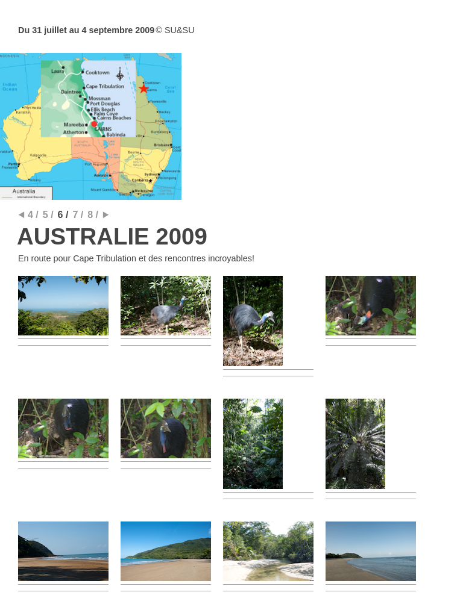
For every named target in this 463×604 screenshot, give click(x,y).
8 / (92, 215)
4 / (33, 215)
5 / (48, 215)
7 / (77, 215)
